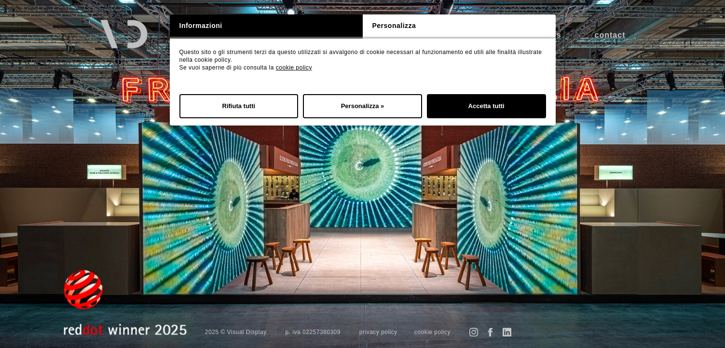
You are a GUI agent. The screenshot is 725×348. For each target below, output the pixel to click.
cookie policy (294, 67)
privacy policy (378, 332)
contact (610, 35)
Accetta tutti (486, 106)
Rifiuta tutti (239, 106)
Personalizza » (362, 106)
